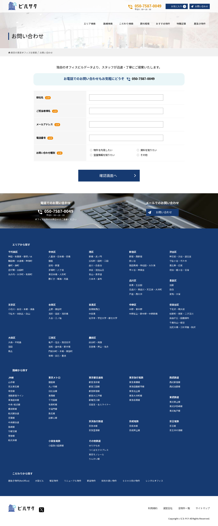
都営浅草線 (94, 383)
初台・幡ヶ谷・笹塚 (179, 271)
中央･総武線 (14, 406)
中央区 (52, 253)
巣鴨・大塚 (174, 295)
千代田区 (13, 253)
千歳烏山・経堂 (177, 324)
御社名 (39, 99)
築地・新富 (54, 267)
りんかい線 (94, 460)
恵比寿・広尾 (176, 267)
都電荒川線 (94, 401)
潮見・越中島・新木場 (59, 348)
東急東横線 (134, 383)
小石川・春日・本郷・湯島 (21, 310)
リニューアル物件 (72, 482)
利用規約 (152, 509)
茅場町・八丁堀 (56, 271)
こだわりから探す (22, 475)
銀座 (51, 262)
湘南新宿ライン (16, 397)
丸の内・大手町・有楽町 (20, 276)
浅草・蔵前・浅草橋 (58, 315)
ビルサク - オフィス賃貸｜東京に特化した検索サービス (24, 6)
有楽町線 (53, 406)
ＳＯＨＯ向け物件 (131, 482)
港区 (91, 253)
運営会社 (167, 509)
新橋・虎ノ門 (95, 258)
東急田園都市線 (136, 388)
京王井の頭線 (176, 431)
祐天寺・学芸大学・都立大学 (103, 319)
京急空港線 (94, 431)
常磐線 (11, 437)
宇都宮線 (12, 432)
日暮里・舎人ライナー (100, 406)
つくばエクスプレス (98, 451)
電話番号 (41, 139)
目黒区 (92, 306)
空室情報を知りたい (102, 156)
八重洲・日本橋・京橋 (59, 258)
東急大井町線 (135, 397)
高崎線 (11, 428)
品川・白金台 (95, 267)
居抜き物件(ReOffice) (18, 482)
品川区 (132, 282)
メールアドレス (44, 126)
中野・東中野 (135, 310)
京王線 (172, 427)
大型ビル (39, 482)
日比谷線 (53, 392)
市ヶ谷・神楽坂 (136, 271)
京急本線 (93, 427)
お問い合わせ (201, 6)
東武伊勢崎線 (176, 407)
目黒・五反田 (135, 286)
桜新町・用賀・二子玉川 (181, 315)
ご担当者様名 (43, 112)
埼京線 (11, 392)
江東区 (52, 339)
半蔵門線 (53, 410)
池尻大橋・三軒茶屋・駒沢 (182, 328)
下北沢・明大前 (177, 310)
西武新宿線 (174, 383)
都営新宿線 (94, 392)
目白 (171, 291)
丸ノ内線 (53, 388)
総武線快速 (13, 414)
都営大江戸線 (95, 397)
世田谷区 (174, 306)
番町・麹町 (13, 267)
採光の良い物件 (109, 482)
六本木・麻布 (95, 280)
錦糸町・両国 (95, 343)
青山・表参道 (95, 276)
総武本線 (12, 441)
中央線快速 (13, 424)
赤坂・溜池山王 (96, 271)
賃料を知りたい (147, 151)
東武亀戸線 (174, 412)
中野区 (132, 306)
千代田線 (53, 401)
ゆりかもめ (94, 447)
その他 (142, 156)
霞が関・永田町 (16, 271)
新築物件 (91, 482)
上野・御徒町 (55, 310)
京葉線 (11, 419)
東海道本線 (13, 401)
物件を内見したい (101, 151)
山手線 (11, 383)
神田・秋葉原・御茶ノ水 (20, 258)
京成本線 (133, 427)
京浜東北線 (13, 388)
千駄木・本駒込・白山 (19, 315)
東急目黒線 (134, 401)
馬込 (10, 352)
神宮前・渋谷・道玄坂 (180, 258)
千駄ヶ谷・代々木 (178, 262)
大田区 (11, 339)
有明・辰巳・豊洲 (57, 357)
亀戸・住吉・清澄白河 (59, 343)
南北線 (52, 414)
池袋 (171, 286)
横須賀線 (12, 410)
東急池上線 (134, 392)
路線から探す (20, 372)
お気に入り (177, 6)
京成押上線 (134, 431)
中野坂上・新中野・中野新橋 (143, 315)
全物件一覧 (184, 509)
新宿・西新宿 (135, 258)
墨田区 (92, 339)
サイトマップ (203, 509)
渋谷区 (173, 253)
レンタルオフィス (154, 482)
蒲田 (10, 348)
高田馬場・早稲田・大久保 (142, 267)
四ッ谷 (132, 262)
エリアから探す (21, 246)
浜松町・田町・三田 (98, 262)
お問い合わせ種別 (45, 154)
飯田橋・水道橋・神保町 (20, 262)
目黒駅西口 (94, 310)
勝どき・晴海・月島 (58, 280)
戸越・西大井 (135, 295)
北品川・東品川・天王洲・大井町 (145, 291)
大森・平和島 (14, 343)
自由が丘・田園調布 (179, 319)
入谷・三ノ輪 (55, 319)
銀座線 (52, 383)
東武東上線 (174, 403)
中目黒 (92, 315)
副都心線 (53, 419)
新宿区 (132, 253)
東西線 (52, 397)
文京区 (11, 306)
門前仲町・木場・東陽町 (61, 352)
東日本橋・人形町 (57, 276)
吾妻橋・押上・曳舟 (98, 348)
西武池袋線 (174, 388)
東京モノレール (96, 456)
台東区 (52, 306)
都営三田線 (94, 388)
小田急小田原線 (56, 447)
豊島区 (173, 282)
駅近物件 (54, 482)
